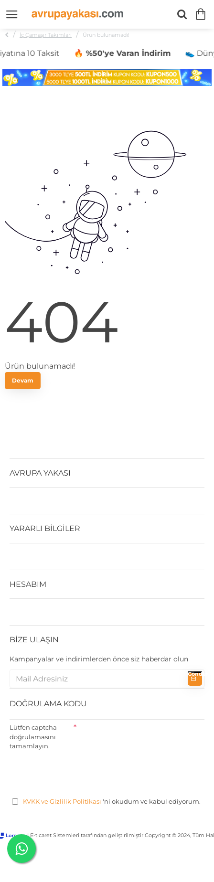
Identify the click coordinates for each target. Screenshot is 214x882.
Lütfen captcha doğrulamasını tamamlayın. (33, 736)
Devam (22, 380)
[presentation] (82, 772)
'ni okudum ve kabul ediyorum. (106, 802)
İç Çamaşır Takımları (46, 35)
